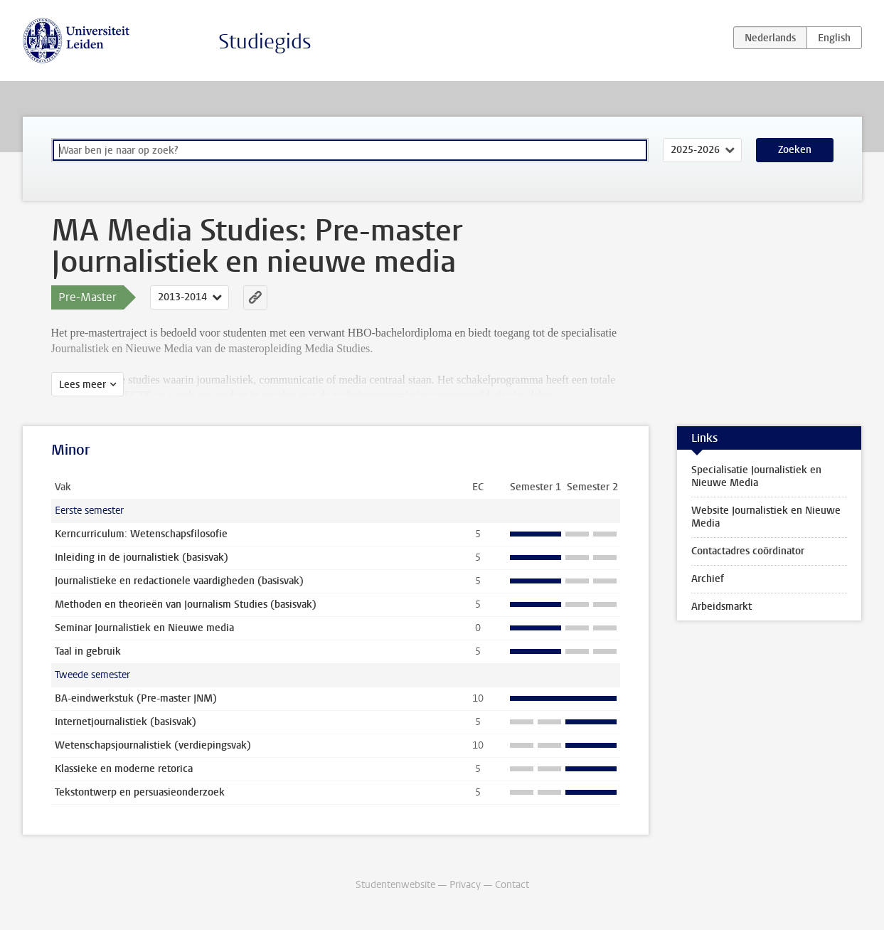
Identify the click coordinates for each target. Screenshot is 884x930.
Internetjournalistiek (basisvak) (125, 722)
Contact (512, 885)
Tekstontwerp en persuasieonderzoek (140, 792)
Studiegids (264, 41)
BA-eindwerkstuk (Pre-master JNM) (136, 698)
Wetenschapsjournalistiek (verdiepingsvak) (153, 745)
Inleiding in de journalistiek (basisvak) (141, 557)
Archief (707, 579)
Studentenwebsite (395, 885)
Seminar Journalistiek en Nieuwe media (144, 628)
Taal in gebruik (88, 651)
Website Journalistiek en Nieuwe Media (766, 517)
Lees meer (82, 384)
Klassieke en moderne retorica (124, 769)
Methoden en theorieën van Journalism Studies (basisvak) (185, 604)
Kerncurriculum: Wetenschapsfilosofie (141, 534)
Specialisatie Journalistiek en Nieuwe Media (756, 476)
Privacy (465, 885)
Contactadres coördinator (747, 551)
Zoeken (794, 150)
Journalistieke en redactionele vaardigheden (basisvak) (179, 581)
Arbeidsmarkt (721, 606)
